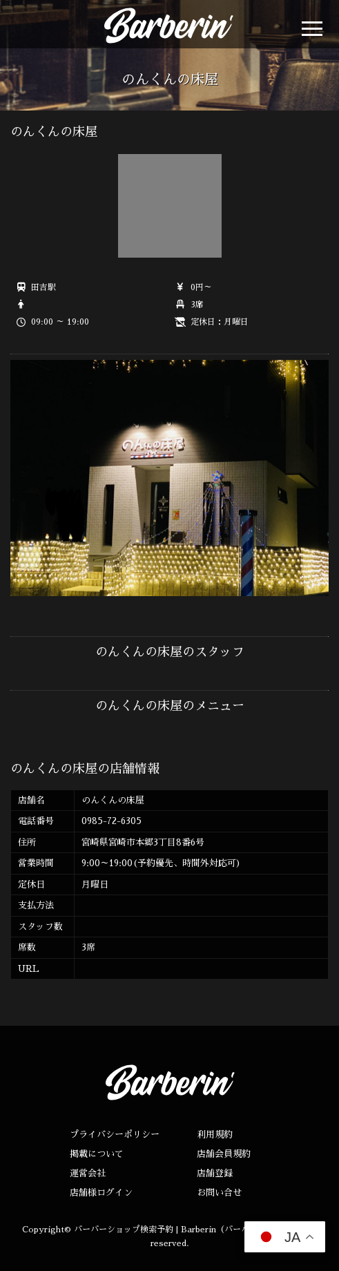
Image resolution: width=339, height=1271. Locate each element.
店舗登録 (215, 1173)
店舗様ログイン (101, 1192)
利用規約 (215, 1134)
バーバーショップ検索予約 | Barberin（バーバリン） (174, 1229)
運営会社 (88, 1173)
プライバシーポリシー (114, 1134)
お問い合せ (219, 1192)
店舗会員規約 (224, 1153)
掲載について (97, 1153)
